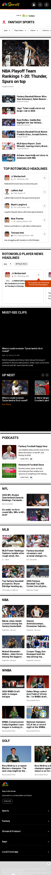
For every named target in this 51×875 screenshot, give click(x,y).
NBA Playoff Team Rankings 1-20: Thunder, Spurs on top (24, 76)
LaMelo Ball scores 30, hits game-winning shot (22, 198)
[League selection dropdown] (7, 264)
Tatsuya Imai (17, 232)
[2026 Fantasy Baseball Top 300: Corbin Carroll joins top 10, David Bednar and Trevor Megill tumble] (38, 571)
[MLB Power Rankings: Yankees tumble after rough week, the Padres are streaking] (13, 541)
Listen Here (26, 458)
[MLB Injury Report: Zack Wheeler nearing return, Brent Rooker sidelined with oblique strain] (8, 146)
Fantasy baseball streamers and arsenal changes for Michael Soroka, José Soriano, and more (38, 553)
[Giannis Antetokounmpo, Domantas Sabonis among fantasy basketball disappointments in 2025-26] (38, 611)
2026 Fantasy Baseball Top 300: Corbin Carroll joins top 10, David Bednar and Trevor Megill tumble (37, 584)
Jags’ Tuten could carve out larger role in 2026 (31, 109)
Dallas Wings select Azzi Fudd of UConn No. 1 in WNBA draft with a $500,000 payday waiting (37, 694)
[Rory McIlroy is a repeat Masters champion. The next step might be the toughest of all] (16, 754)
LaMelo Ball (17, 190)
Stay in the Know (9, 791)
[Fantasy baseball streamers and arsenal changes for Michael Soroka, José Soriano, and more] (38, 541)
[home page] (11, 4)
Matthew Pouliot (23, 101)
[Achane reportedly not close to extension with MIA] (8, 157)
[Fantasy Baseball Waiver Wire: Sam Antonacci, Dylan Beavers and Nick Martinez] (8, 99)
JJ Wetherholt (18, 176)
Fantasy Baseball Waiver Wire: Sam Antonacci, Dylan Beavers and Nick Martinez (32, 97)
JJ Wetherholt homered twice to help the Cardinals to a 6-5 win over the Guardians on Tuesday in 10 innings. (22, 283)
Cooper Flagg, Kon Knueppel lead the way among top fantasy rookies (36, 654)
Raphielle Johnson (24, 125)
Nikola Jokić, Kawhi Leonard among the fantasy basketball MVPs (12, 624)
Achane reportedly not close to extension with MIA (32, 156)
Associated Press (33, 700)
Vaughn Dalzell (7, 87)
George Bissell (22, 137)
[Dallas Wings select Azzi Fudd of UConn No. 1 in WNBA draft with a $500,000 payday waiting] (38, 681)
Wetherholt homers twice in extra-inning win (21, 184)
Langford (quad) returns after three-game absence (23, 212)
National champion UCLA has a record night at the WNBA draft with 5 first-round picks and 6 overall (36, 724)
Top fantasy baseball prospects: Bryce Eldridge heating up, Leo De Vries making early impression (12, 584)
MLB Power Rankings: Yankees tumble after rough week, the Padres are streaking (13, 553)
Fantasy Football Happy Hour (33, 446)
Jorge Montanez (23, 149)
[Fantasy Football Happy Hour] (9, 452)
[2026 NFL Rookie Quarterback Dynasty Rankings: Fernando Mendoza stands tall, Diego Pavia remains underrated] (38, 500)
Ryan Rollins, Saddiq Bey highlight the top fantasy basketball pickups (29, 121)
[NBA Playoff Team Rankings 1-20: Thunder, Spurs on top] (25, 53)
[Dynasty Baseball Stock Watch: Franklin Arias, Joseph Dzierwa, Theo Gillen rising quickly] (8, 134)
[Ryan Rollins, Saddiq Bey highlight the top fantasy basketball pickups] (8, 122)
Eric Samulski (32, 560)
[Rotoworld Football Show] (9, 470)
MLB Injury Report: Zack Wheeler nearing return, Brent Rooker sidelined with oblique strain (32, 144)
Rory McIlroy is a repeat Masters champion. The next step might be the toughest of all (14, 768)
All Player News (21, 264)
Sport (7, 30)
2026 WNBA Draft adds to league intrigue (11, 694)
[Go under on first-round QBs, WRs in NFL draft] (38, 514)
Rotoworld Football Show (31, 464)
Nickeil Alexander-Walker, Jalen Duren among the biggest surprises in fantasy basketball (12, 654)
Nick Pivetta (17, 218)
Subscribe (7, 801)
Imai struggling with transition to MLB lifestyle (21, 240)
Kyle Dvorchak (7, 504)
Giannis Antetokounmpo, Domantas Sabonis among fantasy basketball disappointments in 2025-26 (36, 624)
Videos (34, 30)
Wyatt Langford (19, 204)
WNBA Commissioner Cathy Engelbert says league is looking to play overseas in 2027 (13, 724)
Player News (20, 30)
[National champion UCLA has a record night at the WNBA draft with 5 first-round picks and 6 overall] (38, 712)
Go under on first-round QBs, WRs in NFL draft (13, 512)
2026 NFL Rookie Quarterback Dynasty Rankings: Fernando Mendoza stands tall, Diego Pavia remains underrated (12, 498)
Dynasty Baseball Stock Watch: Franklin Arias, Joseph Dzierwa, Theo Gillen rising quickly (32, 133)
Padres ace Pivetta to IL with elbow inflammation (22, 226)
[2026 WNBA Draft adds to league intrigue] (13, 681)
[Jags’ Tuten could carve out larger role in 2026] (8, 110)
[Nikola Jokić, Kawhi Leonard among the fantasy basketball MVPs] (13, 611)
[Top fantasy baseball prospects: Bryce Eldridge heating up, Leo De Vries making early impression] (13, 571)
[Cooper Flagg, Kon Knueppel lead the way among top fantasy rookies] (38, 641)
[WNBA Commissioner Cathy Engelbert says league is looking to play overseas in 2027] (13, 712)
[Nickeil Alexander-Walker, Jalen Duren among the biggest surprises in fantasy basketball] (13, 641)
